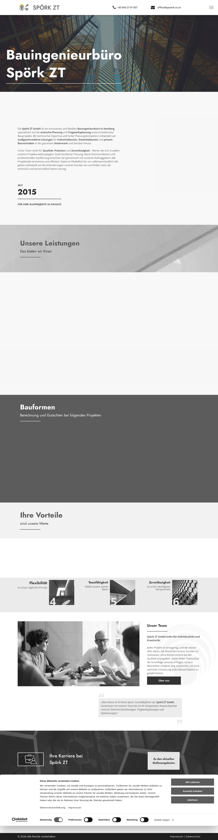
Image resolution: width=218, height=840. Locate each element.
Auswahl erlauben (192, 805)
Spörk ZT (46, 7)
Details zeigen (162, 834)
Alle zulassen (192, 796)
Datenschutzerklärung (52, 821)
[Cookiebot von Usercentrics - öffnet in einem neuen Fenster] (19, 834)
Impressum (74, 821)
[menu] (211, 7)
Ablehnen (192, 814)
